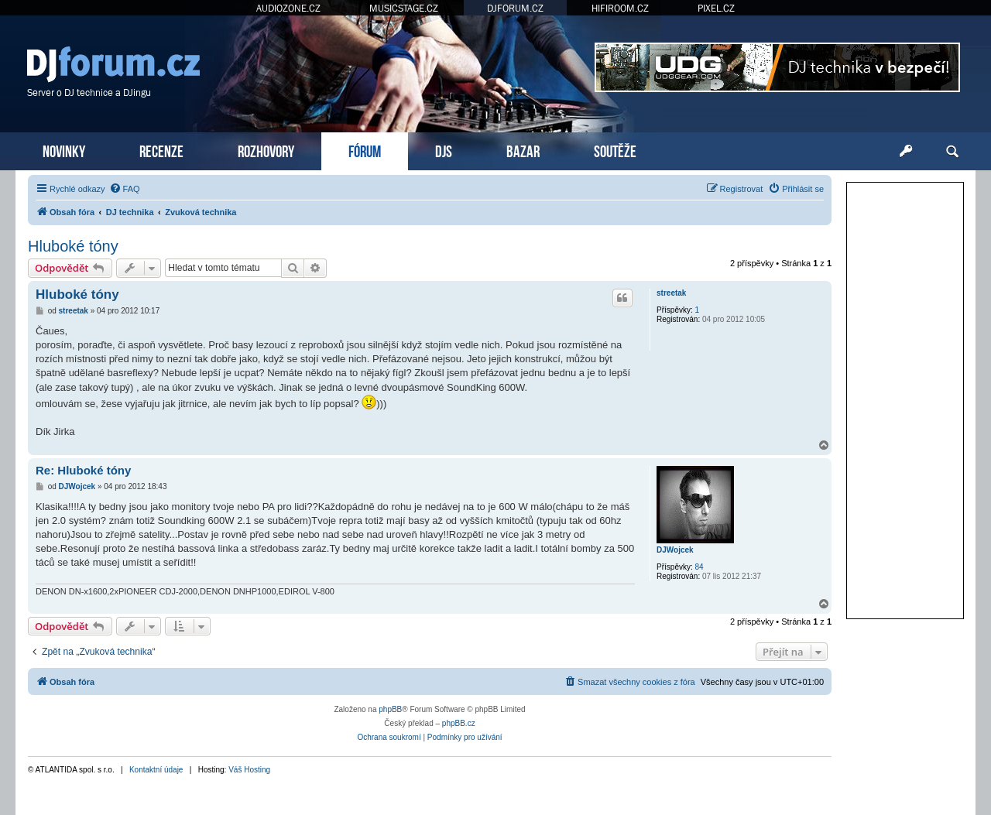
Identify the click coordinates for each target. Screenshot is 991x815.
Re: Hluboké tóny (83, 470)
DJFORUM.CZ (515, 8)
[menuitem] (124, 189)
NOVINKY (64, 150)
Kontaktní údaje (156, 769)
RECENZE (161, 150)
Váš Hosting (249, 769)
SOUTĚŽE (615, 150)
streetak (671, 293)
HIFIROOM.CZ (620, 8)
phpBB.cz (458, 723)
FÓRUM (364, 150)
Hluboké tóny (73, 246)
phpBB (390, 709)
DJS (443, 150)
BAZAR (523, 150)
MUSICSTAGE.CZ (403, 8)
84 (699, 567)
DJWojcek (675, 550)
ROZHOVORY (266, 150)
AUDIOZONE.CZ (288, 8)
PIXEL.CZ (716, 8)
